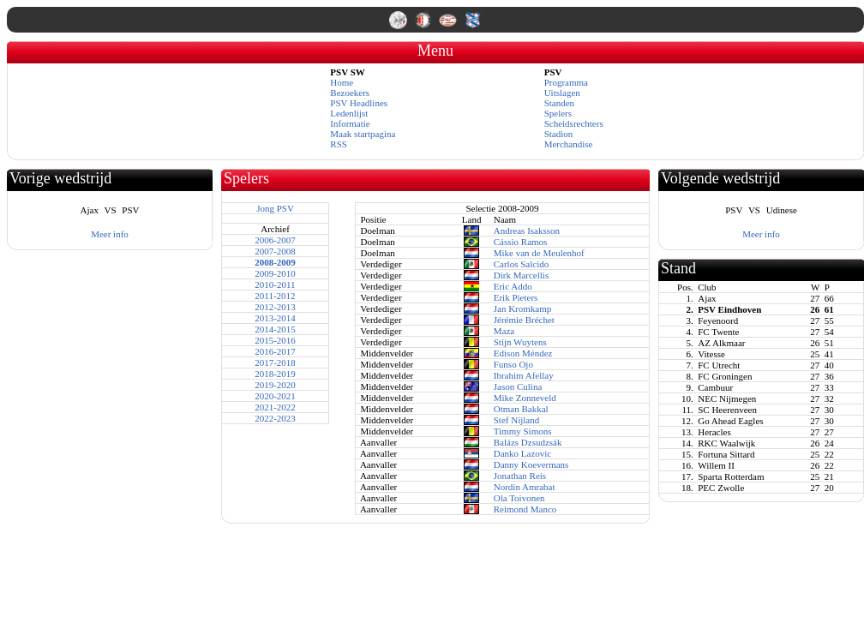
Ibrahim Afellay (524, 375)
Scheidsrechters (573, 123)
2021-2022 (275, 407)
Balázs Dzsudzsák (528, 442)
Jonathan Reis (520, 475)
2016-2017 (275, 351)
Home (341, 82)
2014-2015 (275, 329)
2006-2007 (275, 240)
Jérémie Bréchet (524, 319)
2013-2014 (275, 318)
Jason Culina (518, 386)
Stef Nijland (516, 420)
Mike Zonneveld (525, 397)
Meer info (110, 234)
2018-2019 (275, 373)
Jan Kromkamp (523, 308)
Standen (559, 103)
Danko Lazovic (523, 453)
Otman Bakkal (521, 409)
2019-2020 (275, 385)
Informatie (349, 123)
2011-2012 (275, 296)
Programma (566, 82)
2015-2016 (275, 340)
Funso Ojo (513, 364)
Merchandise (568, 144)
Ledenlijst (349, 113)
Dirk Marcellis (521, 275)
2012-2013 (275, 307)
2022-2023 (275, 418)
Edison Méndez (523, 353)
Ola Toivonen (519, 498)
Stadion (558, 134)
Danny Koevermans (531, 464)
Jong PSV (275, 208)
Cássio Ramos (521, 242)
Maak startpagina (362, 134)
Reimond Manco (525, 509)
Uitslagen (562, 92)
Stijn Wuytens (520, 342)
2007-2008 (275, 251)
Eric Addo (513, 286)
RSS (338, 144)
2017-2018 (275, 362)
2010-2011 (275, 284)
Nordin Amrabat (524, 487)
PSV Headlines (358, 103)
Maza (504, 331)
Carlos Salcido (521, 264)
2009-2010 (275, 273)
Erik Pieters (516, 297)
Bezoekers (349, 92)
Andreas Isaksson (527, 230)
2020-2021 (275, 396)
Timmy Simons (523, 431)
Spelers (558, 113)
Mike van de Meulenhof (539, 253)
